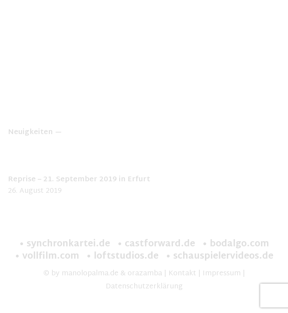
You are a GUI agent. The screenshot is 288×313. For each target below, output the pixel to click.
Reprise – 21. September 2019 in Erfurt (79, 179)
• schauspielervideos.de (219, 257)
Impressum (222, 273)
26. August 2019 (35, 191)
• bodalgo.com (235, 244)
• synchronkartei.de (64, 244)
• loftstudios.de (122, 257)
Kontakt (182, 273)
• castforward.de (156, 244)
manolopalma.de (90, 273)
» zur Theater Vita (144, 109)
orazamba (145, 273)
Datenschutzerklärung (144, 286)
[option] (144, 63)
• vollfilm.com (47, 257)
